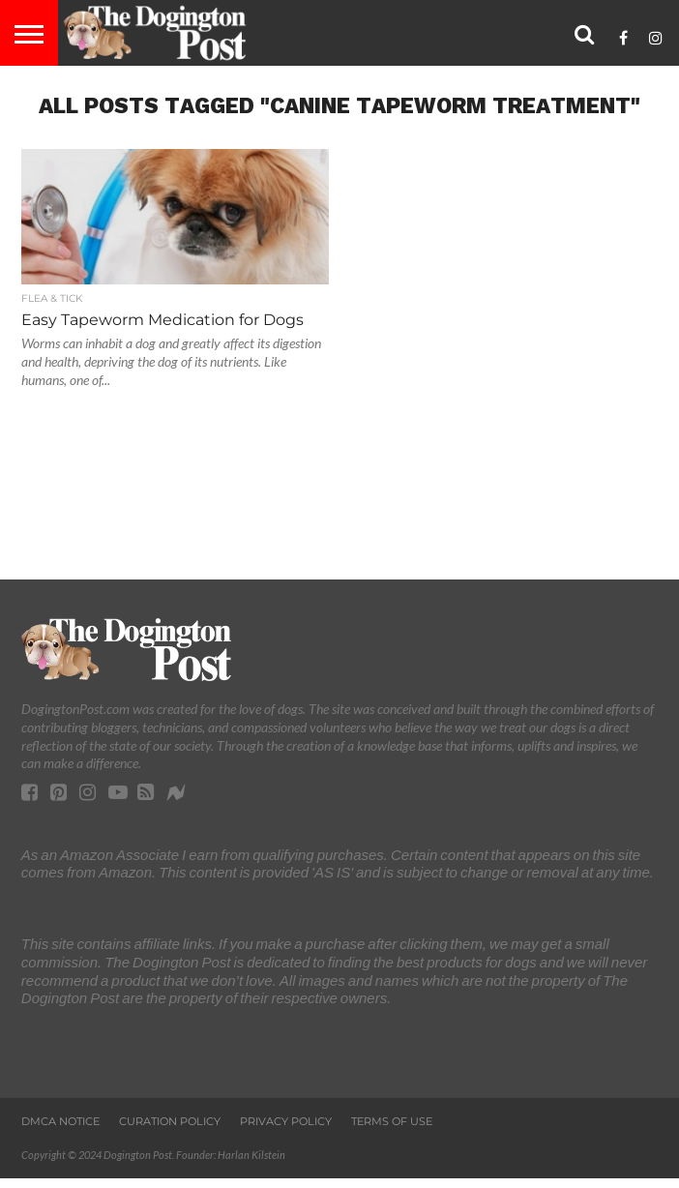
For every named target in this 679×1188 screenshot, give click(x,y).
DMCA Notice (60, 1121)
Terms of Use (391, 1121)
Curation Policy (170, 1121)
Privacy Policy (286, 1121)
